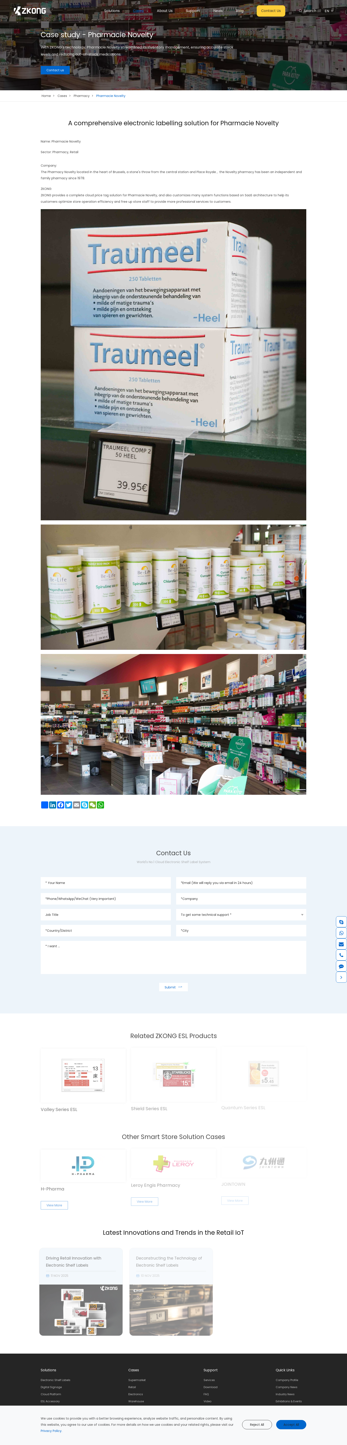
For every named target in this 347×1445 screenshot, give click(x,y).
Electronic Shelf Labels (55, 1380)
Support (193, 10)
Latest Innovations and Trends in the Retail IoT (173, 1233)
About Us (165, 10)
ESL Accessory (50, 1401)
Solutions (112, 10)
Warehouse (136, 1401)
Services (209, 1380)
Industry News (285, 1394)
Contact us (55, 70)
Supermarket (137, 1380)
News (218, 10)
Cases (138, 10)
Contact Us (271, 10)
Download (211, 1387)
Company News (286, 1387)
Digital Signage (51, 1387)
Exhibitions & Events (289, 1401)
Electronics (135, 1394)
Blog (239, 10)
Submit (173, 987)
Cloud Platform (51, 1394)
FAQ (206, 1394)
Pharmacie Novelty (110, 96)
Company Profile (287, 1380)
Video (207, 1401)
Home (46, 96)
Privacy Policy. (51, 1431)
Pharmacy (82, 96)
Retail (132, 1387)
